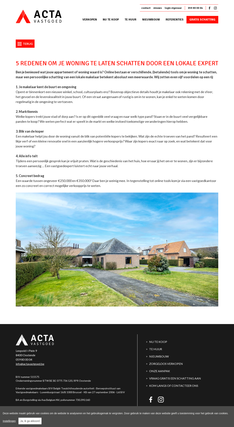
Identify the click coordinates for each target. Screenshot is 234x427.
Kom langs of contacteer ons (173, 385)
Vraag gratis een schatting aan (175, 378)
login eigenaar (173, 8)
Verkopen (89, 19)
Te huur (130, 19)
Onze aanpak (159, 371)
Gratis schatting (202, 19)
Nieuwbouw (151, 19)
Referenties (175, 19)
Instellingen (9, 423)
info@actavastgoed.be (30, 364)
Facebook (210, 8)
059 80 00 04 (195, 8)
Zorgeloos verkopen (166, 363)
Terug (25, 44)
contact (145, 8)
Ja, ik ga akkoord (30, 423)
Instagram (215, 8)
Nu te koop (111, 19)
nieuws (157, 8)
